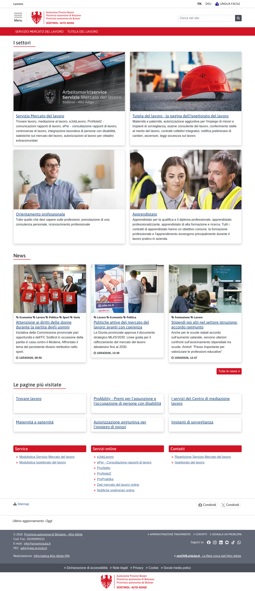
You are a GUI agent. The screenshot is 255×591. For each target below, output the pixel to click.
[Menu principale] (18, 17)
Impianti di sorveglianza (192, 422)
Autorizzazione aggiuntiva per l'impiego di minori (120, 424)
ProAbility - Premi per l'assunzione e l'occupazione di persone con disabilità (127, 401)
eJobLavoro (105, 457)
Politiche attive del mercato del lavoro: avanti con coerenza (121, 324)
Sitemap (23, 504)
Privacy (136, 567)
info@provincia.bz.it (37, 543)
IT (199, 3)
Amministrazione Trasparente (169, 534)
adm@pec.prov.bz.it (34, 548)
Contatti (200, 534)
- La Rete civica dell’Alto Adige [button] (207, 556)
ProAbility (104, 468)
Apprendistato (144, 214)
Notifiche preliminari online (115, 490)
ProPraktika (105, 479)
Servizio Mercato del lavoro (39, 31)
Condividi (207, 505)
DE (208, 3)
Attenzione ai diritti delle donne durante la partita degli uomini (44, 324)
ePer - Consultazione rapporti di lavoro (124, 462)
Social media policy (176, 567)
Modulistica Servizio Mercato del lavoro (47, 457)
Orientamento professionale (40, 214)
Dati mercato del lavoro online (118, 484)
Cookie (152, 567)
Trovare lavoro (28, 398)
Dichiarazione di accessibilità (86, 567)
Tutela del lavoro (82, 31)
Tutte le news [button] (229, 371)
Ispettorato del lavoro (189, 462)
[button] (208, 542)
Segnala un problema (226, 534)
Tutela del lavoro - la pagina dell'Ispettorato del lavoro (180, 116)
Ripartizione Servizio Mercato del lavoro (203, 457)
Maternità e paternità (35, 422)
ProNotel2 (104, 473)
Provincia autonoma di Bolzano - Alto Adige (53, 534)
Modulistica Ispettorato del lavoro (42, 462)
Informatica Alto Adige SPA (52, 556)
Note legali (119, 567)
